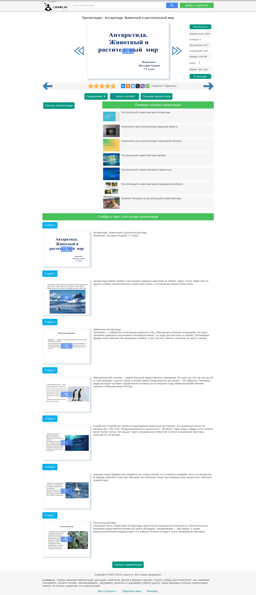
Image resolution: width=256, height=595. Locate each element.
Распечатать (200, 26)
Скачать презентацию (59, 105)
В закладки (200, 76)
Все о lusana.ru (107, 591)
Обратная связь (131, 591)
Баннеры (152, 591)
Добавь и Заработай (196, 5)
